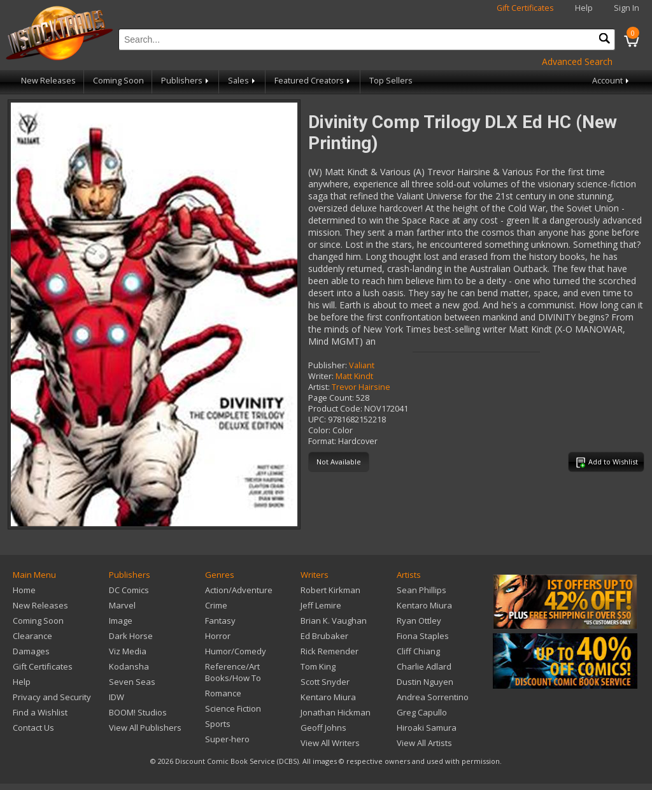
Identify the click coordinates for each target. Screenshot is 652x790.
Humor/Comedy (235, 651)
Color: (319, 430)
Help (584, 8)
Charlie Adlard (424, 666)
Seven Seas (132, 681)
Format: (322, 441)
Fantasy (220, 620)
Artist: (319, 387)
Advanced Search (577, 61)
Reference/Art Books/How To (233, 672)
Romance (223, 693)
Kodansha (129, 666)
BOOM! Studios (138, 712)
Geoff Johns (323, 727)
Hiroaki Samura (427, 727)
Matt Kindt (354, 376)
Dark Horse (131, 636)
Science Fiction (233, 708)
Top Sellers (391, 80)
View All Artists (424, 743)
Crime (216, 605)
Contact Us (33, 727)
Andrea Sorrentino (433, 697)
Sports (217, 723)
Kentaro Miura (328, 697)
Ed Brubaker (324, 636)
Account (611, 80)
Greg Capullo (422, 712)
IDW (116, 697)
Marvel (122, 605)
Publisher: (327, 365)
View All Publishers (145, 727)
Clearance (32, 636)
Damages (31, 651)
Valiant (361, 365)
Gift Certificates (525, 8)
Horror (217, 636)
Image (120, 620)
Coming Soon (118, 80)
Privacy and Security (52, 697)
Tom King (318, 666)
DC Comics (129, 590)
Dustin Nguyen (425, 681)
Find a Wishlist (40, 712)
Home (24, 590)
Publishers (186, 80)
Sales (242, 80)
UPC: (317, 419)
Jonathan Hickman (336, 712)
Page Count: (331, 397)
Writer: (321, 376)
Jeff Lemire (321, 605)
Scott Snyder (325, 681)
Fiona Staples (423, 636)
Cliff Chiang (418, 651)
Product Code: (335, 408)
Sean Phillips (421, 590)
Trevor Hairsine (361, 387)
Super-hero (227, 739)
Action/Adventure (239, 590)
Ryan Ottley (419, 620)
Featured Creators (313, 80)
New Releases (48, 80)
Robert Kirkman (330, 590)
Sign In (626, 8)
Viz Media (127, 651)
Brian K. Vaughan (334, 620)
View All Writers (330, 743)
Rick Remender (329, 651)
